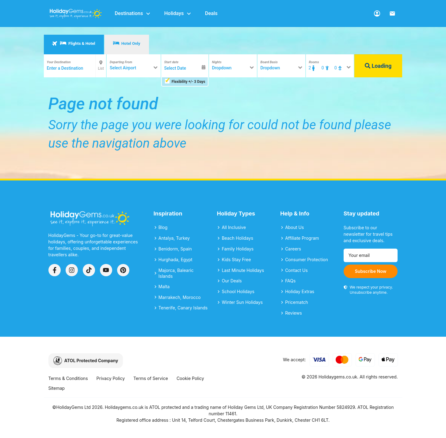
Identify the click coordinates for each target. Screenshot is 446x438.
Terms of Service (150, 378)
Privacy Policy (111, 378)
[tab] (74, 44)
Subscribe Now (371, 271)
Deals (211, 13)
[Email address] (371, 255)
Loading (378, 66)
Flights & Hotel (73, 43)
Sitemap (56, 388)
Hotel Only (126, 43)
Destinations (133, 13)
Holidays (177, 13)
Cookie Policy (190, 378)
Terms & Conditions (68, 378)
